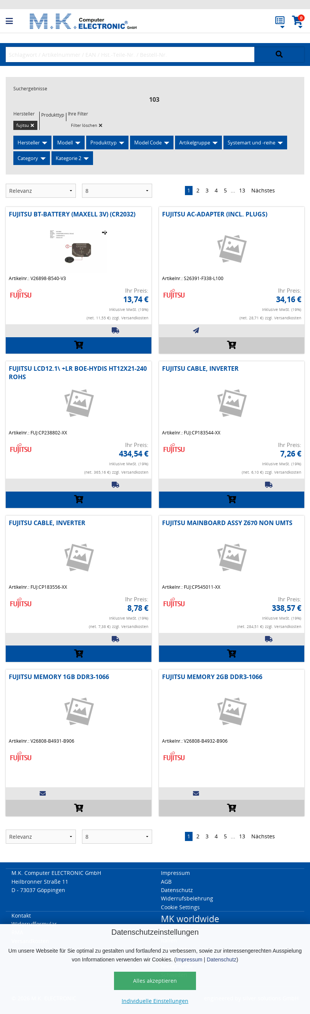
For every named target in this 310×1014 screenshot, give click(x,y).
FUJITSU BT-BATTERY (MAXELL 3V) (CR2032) (72, 214)
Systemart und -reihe (251, 142)
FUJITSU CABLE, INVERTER (200, 368)
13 (242, 190)
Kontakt (21, 915)
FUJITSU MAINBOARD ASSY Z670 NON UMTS (227, 523)
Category (28, 158)
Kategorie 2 (68, 158)
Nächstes (263, 190)
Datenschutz (221, 959)
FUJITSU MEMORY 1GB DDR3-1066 (59, 677)
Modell (65, 142)
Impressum (189, 959)
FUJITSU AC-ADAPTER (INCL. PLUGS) (214, 214)
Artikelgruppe (194, 142)
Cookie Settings (180, 907)
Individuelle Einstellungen (155, 1000)
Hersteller (29, 142)
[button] (18, 21)
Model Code (148, 142)
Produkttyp (103, 142)
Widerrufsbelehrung (187, 898)
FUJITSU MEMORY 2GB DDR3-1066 (212, 677)
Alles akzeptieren (155, 980)
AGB (166, 881)
